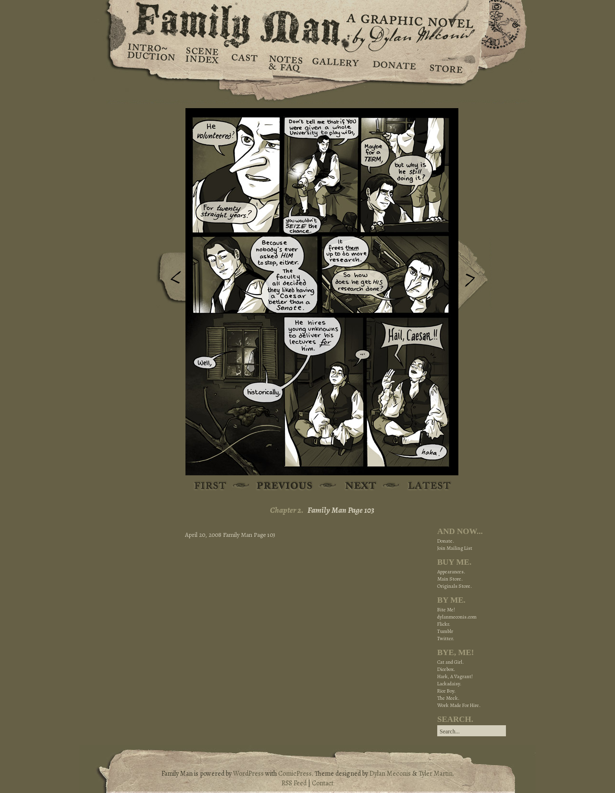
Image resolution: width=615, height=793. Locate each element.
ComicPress (295, 773)
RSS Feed (294, 783)
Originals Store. (454, 586)
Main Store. (450, 578)
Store (445, 62)
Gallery (335, 62)
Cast (244, 62)
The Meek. (448, 698)
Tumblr (445, 631)
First (210, 486)
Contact (322, 783)
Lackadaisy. (449, 683)
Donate (393, 62)
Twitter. (445, 638)
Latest (424, 486)
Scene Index (203, 62)
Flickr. (443, 624)
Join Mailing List (454, 548)
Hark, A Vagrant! (455, 676)
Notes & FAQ (285, 62)
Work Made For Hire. (458, 705)
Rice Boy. (446, 690)
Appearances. (451, 571)
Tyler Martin (435, 773)
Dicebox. (446, 669)
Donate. (445, 541)
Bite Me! (446, 609)
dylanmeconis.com (457, 616)
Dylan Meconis (390, 773)
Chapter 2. (287, 510)
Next (475, 275)
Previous (168, 280)
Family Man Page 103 (341, 510)
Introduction (151, 55)
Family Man (307, 23)
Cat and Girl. (450, 662)
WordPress (248, 773)
